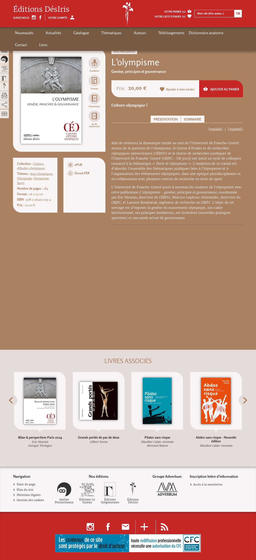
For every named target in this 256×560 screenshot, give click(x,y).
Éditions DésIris (41, 9)
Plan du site (25, 489)
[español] (235, 129)
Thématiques (88, 33)
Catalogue (65, 33)
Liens (209, 33)
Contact (195, 33)
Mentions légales (29, 495)
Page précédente (124, 51)
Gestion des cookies (30, 500)
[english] (215, 129)
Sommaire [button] (192, 119)
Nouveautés (24, 33)
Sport (20, 183)
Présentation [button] (166, 119)
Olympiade (24, 178)
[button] (18, 410)
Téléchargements (132, 33)
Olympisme (41, 178)
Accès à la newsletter (208, 485)
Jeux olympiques (41, 174)
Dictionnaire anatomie (167, 33)
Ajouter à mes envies (177, 89)
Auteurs (109, 33)
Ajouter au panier (221, 88)
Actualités (45, 33)
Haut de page (26, 484)
